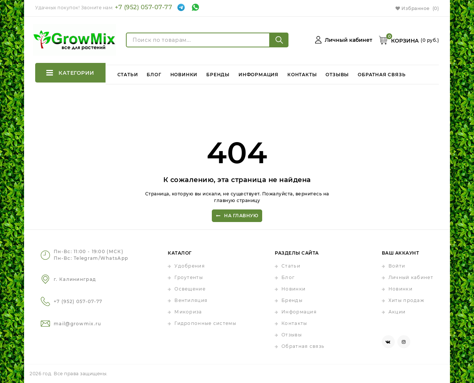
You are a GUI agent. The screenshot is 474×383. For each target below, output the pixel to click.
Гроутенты (188, 277)
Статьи (127, 72)
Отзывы (337, 72)
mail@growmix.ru (77, 323)
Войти (396, 266)
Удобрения (189, 266)
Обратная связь (382, 72)
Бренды (218, 72)
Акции (397, 312)
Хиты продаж (406, 300)
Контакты (302, 72)
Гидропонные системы (205, 323)
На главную (237, 215)
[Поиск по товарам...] (198, 40)
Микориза (188, 312)
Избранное (417, 8)
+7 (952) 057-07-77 (143, 7)
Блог (154, 72)
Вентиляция (190, 300)
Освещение (190, 289)
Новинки (184, 72)
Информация (258, 72)
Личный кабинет (410, 277)
